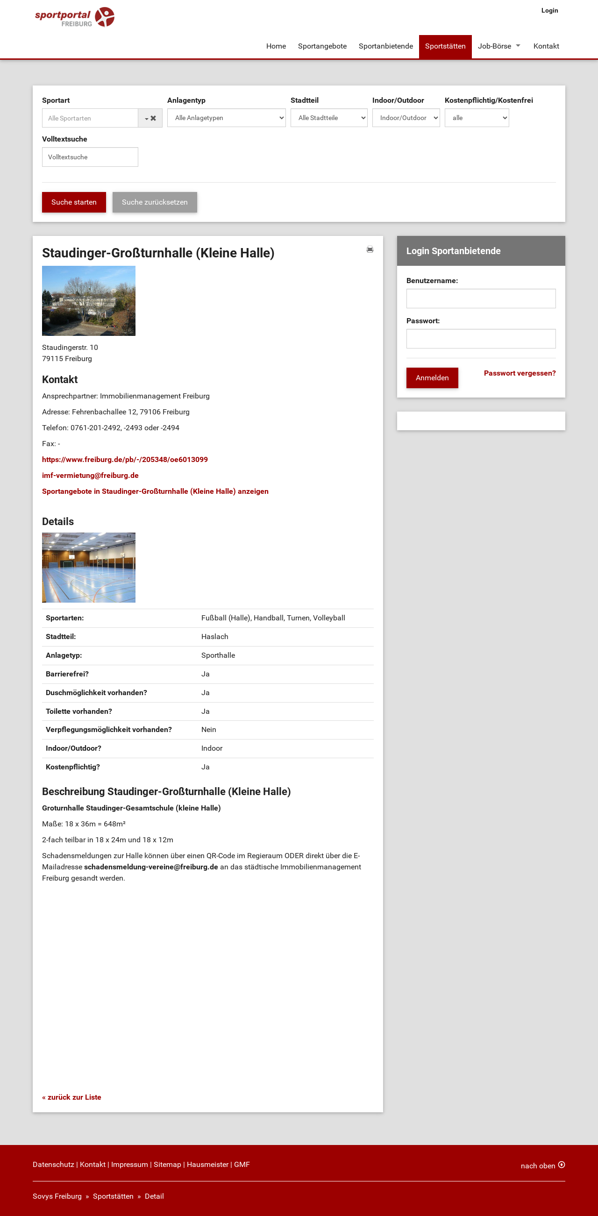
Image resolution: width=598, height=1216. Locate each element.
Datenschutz (53, 1164)
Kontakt (546, 46)
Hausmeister (207, 1164)
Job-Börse (494, 46)
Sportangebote (322, 46)
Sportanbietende (386, 46)
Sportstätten (445, 46)
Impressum (129, 1164)
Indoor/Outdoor (398, 100)
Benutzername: (432, 280)
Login (549, 10)
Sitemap (167, 1164)
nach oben (538, 1165)
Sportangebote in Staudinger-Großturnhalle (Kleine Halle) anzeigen (155, 491)
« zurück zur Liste (71, 1097)
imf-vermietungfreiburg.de (90, 475)
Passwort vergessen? (520, 373)
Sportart (56, 100)
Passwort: (423, 320)
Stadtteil (305, 100)
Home (276, 46)
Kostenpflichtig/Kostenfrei (489, 100)
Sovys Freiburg (57, 1196)
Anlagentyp (186, 100)
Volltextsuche (64, 139)
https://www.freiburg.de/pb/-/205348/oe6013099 (125, 459)
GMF (242, 1164)
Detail (154, 1196)
